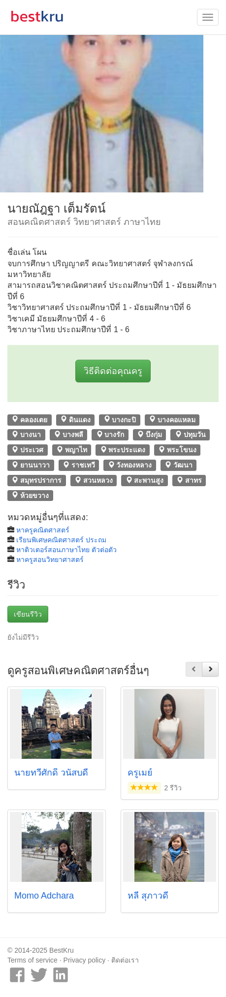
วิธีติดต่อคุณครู (113, 371)
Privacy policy (85, 960)
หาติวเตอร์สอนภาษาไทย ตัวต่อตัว (66, 550)
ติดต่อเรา (125, 960)
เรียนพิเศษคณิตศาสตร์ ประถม (61, 540)
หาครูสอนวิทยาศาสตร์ (50, 559)
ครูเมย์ (140, 773)
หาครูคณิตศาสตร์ (42, 530)
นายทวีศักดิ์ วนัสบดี (51, 773)
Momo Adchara (44, 896)
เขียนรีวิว (28, 614)
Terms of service (32, 960)
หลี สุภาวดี (148, 896)
